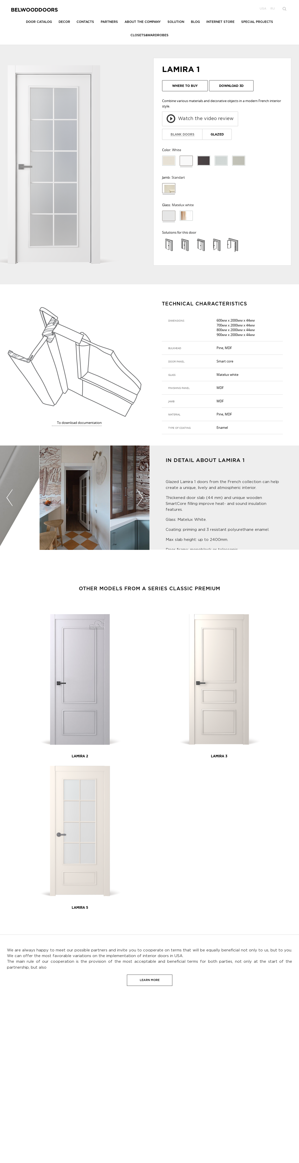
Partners (109, 22)
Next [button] (140, 497)
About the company (143, 22)
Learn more (150, 980)
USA (263, 8)
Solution (175, 22)
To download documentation (79, 422)
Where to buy (185, 86)
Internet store (220, 22)
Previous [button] (9, 497)
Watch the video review (200, 118)
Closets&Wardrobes (149, 35)
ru (272, 8)
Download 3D (231, 86)
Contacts (85, 22)
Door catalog (39, 22)
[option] (75, 498)
